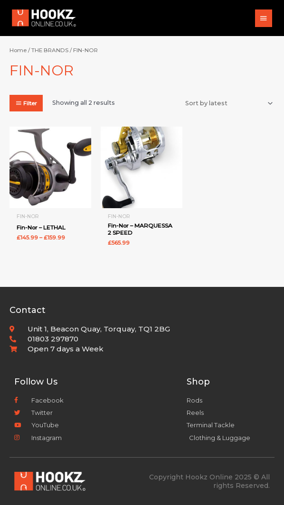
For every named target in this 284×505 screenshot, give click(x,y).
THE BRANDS (49, 50)
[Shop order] (227, 103)
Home (18, 50)
